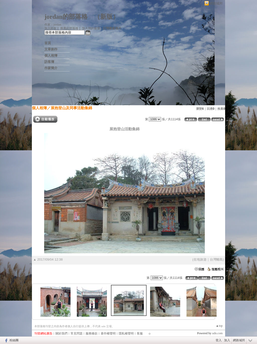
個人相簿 (50, 55)
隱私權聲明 (126, 333)
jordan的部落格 (66, 16)
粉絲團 (14, 340)
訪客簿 (49, 62)
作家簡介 (50, 68)
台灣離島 (216, 259)
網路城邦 (216, 3)
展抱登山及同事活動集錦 (71, 108)
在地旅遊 (200, 259)
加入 (227, 340)
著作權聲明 (108, 333)
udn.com (217, 333)
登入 (219, 340)
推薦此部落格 (69, 28)
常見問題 (77, 333)
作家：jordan (52, 24)
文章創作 (50, 49)
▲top (219, 325)
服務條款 (92, 333)
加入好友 (50, 28)
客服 (140, 333)
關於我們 (61, 333)
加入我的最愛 (91, 28)
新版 (106, 16)
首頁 (47, 43)
